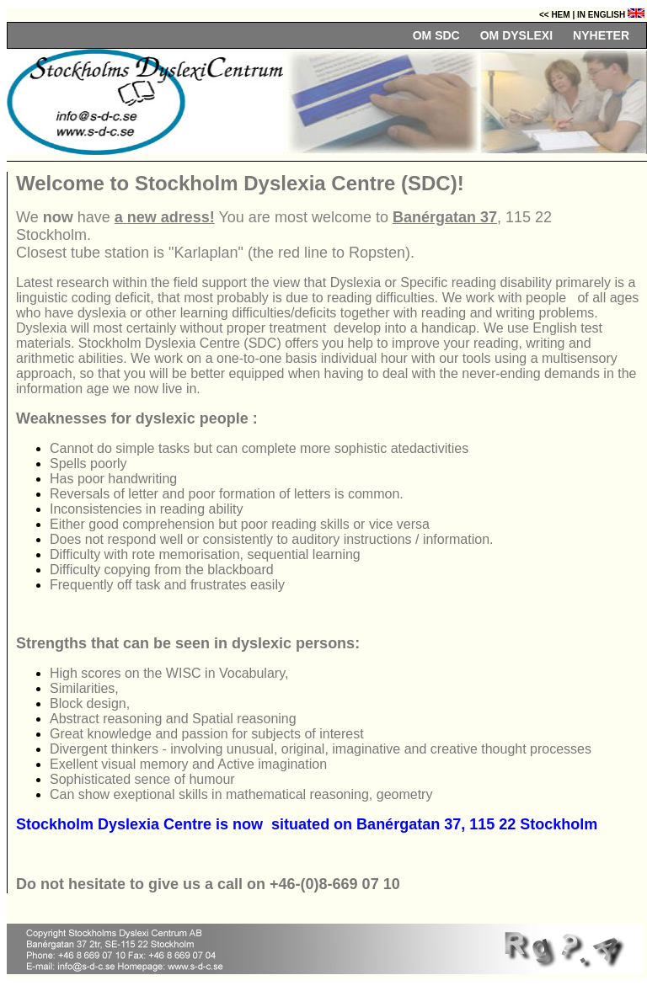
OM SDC (436, 35)
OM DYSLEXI (516, 35)
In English (609, 14)
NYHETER (601, 35)
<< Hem (555, 14)
